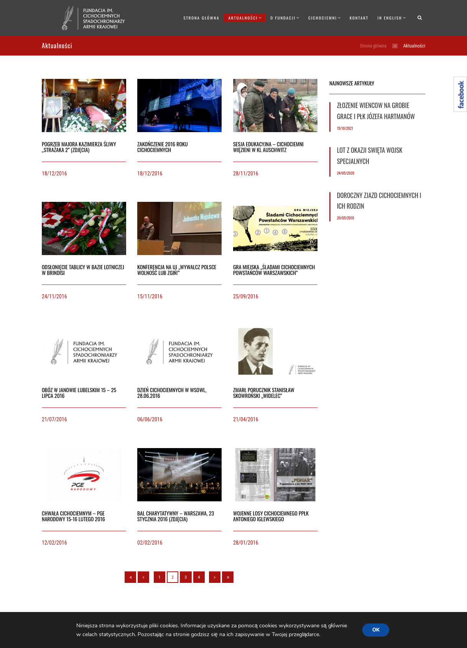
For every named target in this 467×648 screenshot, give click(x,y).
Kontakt (359, 18)
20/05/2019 (345, 218)
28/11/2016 (245, 173)
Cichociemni (322, 18)
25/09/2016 (245, 296)
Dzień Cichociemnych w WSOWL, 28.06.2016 (171, 392)
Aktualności (243, 18)
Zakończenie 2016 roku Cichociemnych (162, 147)
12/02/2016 (54, 543)
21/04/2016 (245, 419)
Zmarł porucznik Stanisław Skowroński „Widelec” (263, 392)
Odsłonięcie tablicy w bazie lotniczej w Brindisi (83, 270)
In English (390, 18)
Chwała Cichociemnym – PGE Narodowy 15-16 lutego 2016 (73, 516)
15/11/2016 (150, 296)
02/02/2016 (150, 543)
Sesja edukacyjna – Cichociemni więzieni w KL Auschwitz (268, 147)
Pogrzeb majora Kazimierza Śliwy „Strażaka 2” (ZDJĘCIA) (79, 147)
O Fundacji (283, 18)
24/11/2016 (54, 296)
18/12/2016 (54, 173)
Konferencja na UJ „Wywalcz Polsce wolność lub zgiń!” (176, 270)
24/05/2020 (345, 173)
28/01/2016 (245, 543)
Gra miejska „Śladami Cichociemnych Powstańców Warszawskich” (274, 270)
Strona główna (201, 18)
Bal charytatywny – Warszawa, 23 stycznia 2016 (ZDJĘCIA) (175, 516)
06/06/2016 (150, 419)
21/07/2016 (54, 419)
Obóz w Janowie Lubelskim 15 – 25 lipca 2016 (79, 392)
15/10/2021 (345, 128)
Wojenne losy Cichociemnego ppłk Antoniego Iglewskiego (271, 516)
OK (376, 629)
